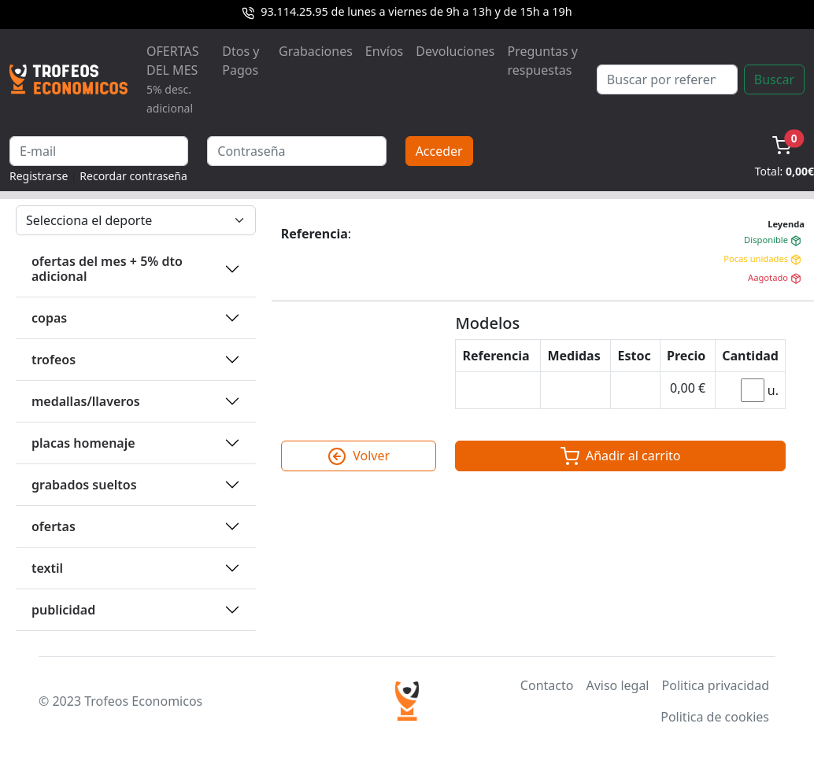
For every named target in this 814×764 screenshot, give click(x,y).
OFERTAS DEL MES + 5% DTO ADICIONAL (107, 269)
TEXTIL (47, 568)
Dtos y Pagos (240, 60)
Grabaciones (316, 51)
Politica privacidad (715, 685)
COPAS (49, 318)
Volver (358, 456)
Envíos (384, 51)
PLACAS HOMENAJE (83, 443)
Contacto (547, 685)
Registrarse (38, 175)
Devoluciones (455, 51)
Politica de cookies (714, 716)
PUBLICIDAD (63, 609)
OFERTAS (53, 526)
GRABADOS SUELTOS (84, 484)
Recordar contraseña (133, 175)
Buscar (774, 79)
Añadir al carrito (621, 456)
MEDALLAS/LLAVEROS (85, 401)
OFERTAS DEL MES (172, 79)
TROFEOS (53, 359)
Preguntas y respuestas (543, 60)
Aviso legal (617, 685)
